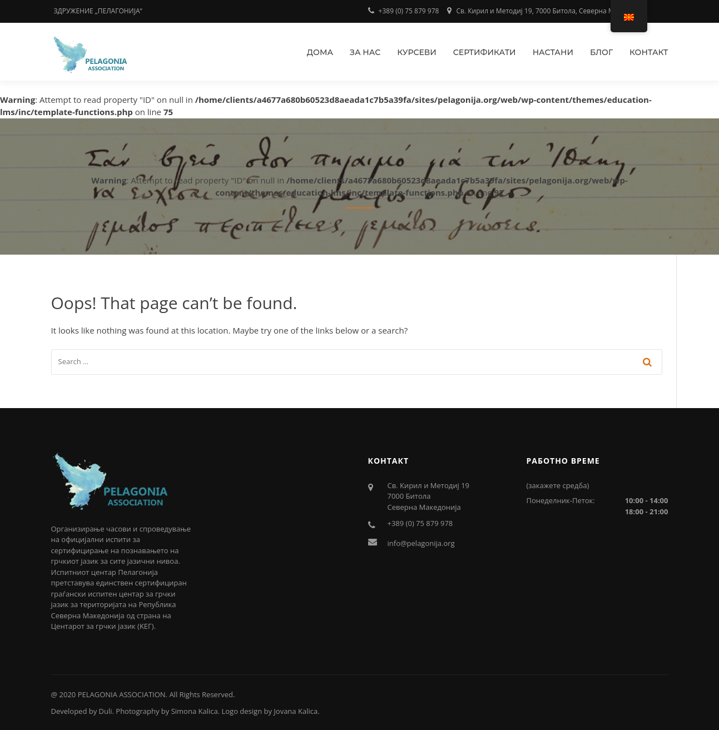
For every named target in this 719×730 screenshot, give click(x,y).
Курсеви (417, 52)
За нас (365, 52)
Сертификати (484, 52)
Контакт (648, 52)
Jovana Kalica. (296, 711)
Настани (553, 52)
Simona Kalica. (195, 711)
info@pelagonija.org (421, 543)
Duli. (106, 711)
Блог (601, 52)
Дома (320, 52)
